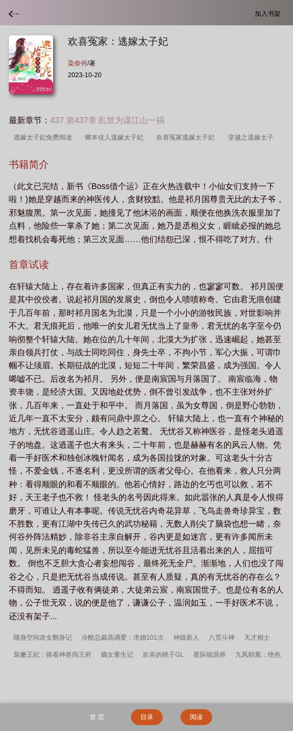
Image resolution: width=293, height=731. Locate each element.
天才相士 (257, 637)
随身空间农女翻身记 (43, 637)
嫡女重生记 (117, 654)
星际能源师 (209, 654)
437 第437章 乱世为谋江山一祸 (107, 120)
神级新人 (186, 637)
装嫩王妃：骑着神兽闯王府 (52, 654)
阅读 (196, 716)
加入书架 (269, 13)
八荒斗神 (222, 637)
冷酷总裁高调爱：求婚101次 (122, 637)
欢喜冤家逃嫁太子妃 (187, 137)
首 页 (97, 716)
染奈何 (77, 63)
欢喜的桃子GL (163, 654)
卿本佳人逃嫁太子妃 (116, 137)
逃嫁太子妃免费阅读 (44, 137)
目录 (146, 716)
